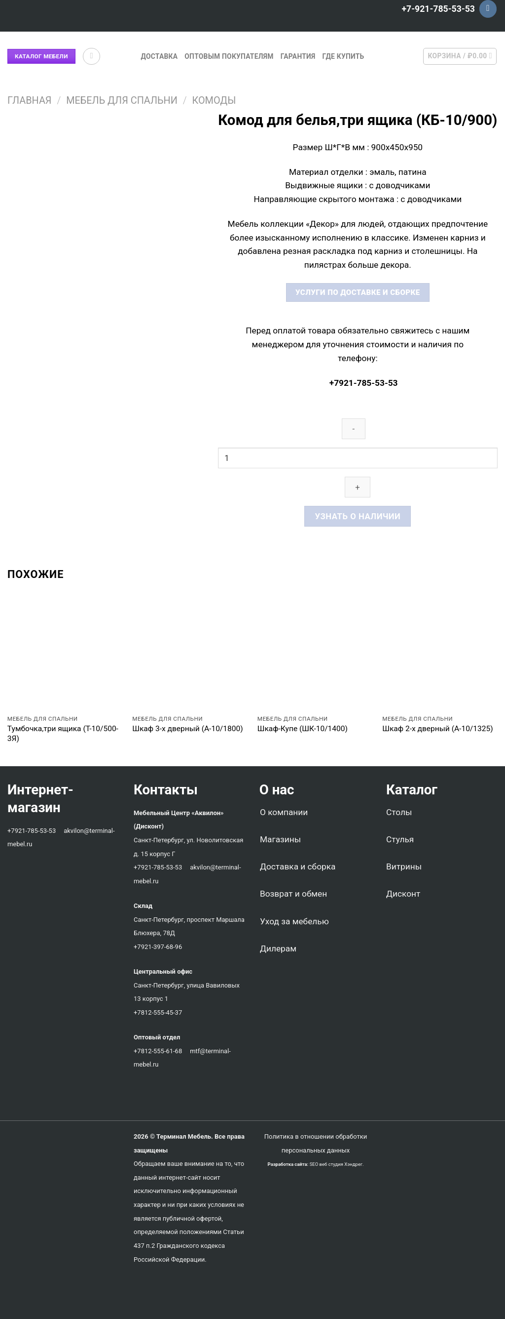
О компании (284, 812)
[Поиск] (91, 56)
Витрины (404, 866)
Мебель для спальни (122, 100)
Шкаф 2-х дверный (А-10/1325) (437, 728)
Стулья (400, 839)
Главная (29, 100)
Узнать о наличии (357, 516)
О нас (273, 790)
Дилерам (278, 948)
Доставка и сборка (297, 866)
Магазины (280, 839)
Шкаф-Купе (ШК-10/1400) (302, 728)
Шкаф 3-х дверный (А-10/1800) (187, 728)
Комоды (214, 100)
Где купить (343, 56)
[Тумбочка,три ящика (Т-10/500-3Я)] (65, 651)
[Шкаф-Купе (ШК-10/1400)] (315, 651)
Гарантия (298, 56)
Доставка (159, 56)
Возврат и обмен (293, 894)
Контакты (166, 790)
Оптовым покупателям (228, 56)
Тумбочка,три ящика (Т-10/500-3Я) (62, 733)
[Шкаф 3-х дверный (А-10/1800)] (190, 651)
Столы (399, 812)
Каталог (411, 790)
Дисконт (403, 894)
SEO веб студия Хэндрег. (337, 1164)
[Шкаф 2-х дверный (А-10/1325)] (440, 651)
